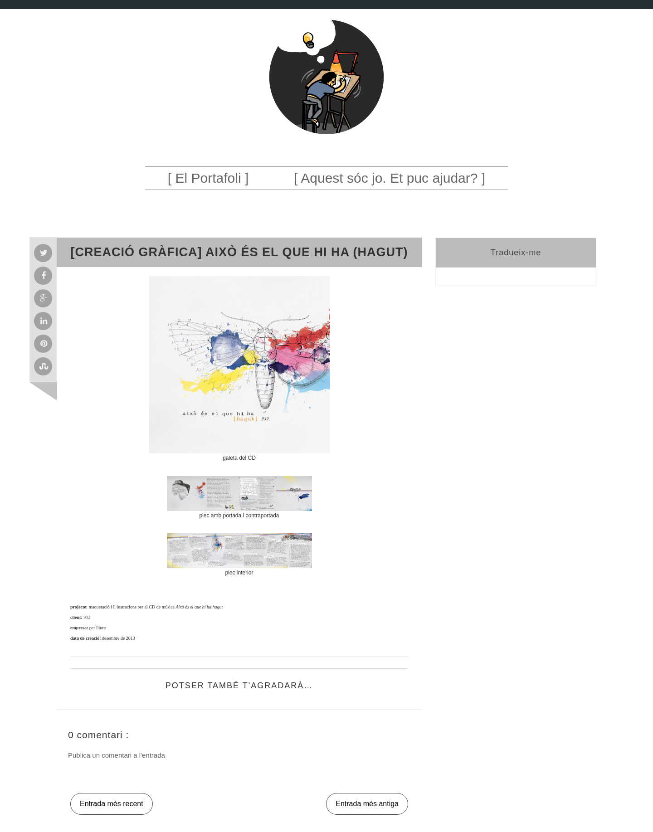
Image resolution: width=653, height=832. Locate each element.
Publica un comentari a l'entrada (116, 755)
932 (86, 617)
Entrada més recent (111, 804)
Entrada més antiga (367, 804)
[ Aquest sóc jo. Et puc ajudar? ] (389, 177)
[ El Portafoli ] (208, 177)
